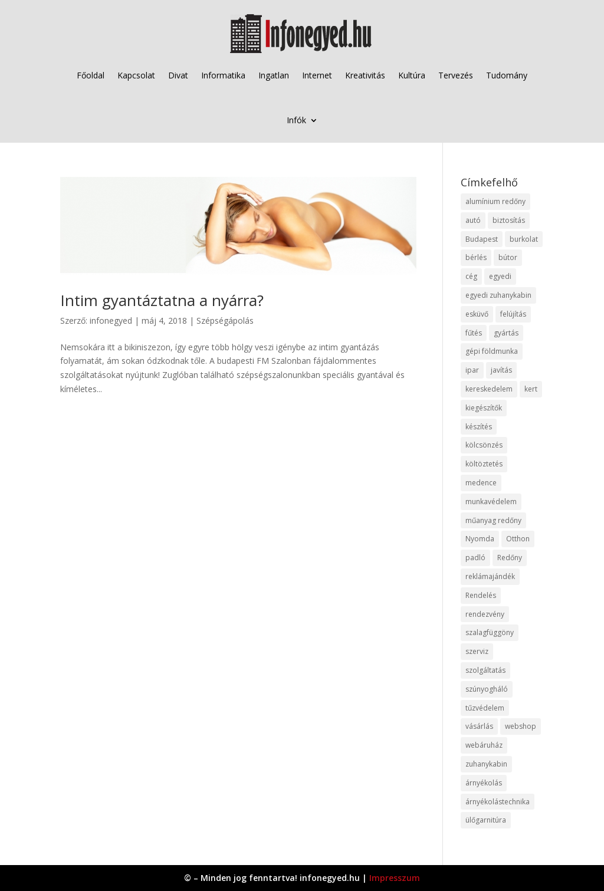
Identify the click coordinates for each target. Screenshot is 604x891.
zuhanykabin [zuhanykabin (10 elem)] (486, 764)
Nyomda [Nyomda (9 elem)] (479, 539)
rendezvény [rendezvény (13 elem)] (484, 614)
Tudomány (506, 75)
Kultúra (411, 75)
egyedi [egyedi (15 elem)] (500, 276)
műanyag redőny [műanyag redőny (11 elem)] (493, 520)
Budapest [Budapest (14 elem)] (481, 239)
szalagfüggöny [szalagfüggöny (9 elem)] (489, 632)
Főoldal (90, 75)
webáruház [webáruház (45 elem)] (484, 745)
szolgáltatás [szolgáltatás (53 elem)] (485, 670)
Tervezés (455, 75)
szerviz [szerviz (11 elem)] (476, 651)
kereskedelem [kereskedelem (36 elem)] (489, 389)
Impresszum (394, 877)
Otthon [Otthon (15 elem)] (518, 539)
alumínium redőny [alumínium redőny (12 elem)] (495, 201)
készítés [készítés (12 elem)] (478, 427)
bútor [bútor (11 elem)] (507, 257)
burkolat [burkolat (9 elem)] (524, 239)
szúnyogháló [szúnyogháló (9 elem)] (486, 689)
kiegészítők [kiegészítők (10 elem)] (483, 408)
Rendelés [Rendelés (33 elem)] (480, 595)
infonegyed (111, 320)
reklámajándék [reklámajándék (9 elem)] (490, 576)
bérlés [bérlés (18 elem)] (476, 257)
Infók (296, 120)
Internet (317, 75)
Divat (178, 75)
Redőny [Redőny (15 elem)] (509, 558)
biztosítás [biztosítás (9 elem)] (509, 220)
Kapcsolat (136, 75)
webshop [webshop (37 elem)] (520, 726)
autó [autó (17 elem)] (473, 220)
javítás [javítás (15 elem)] (501, 370)
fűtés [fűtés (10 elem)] (473, 333)
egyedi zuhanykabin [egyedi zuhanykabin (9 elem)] (498, 295)
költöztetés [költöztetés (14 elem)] (484, 464)
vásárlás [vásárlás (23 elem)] (479, 726)
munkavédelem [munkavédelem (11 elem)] (491, 502)
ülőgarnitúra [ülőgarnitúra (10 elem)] (485, 820)
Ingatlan (273, 75)
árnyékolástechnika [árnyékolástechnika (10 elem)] (497, 802)
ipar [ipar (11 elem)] (472, 370)
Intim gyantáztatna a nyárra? (162, 300)
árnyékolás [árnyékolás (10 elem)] (483, 783)
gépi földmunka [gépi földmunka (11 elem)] (491, 351)
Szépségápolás (225, 320)
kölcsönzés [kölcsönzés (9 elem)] (484, 445)
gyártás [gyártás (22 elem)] (506, 333)
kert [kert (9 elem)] (530, 389)
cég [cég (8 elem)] (471, 276)
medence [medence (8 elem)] (481, 483)
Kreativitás (365, 75)
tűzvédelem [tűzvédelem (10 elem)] (484, 708)
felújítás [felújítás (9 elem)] (513, 314)
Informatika (223, 75)
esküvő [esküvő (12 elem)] (476, 314)
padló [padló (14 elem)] (475, 558)
